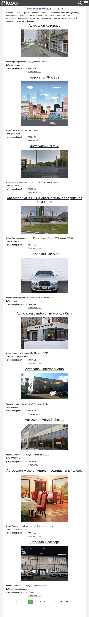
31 (61, 602)
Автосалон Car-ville (44, 146)
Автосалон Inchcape (44, 542)
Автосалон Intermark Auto (44, 369)
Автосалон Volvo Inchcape (44, 420)
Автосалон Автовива (44, 25)
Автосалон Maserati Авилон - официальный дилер (44, 470)
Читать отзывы (34, 72)
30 (55, 602)
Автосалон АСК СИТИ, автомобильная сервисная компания (44, 200)
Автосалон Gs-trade (44, 77)
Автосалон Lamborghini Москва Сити (44, 313)
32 (67, 602)
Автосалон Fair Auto (44, 254)
